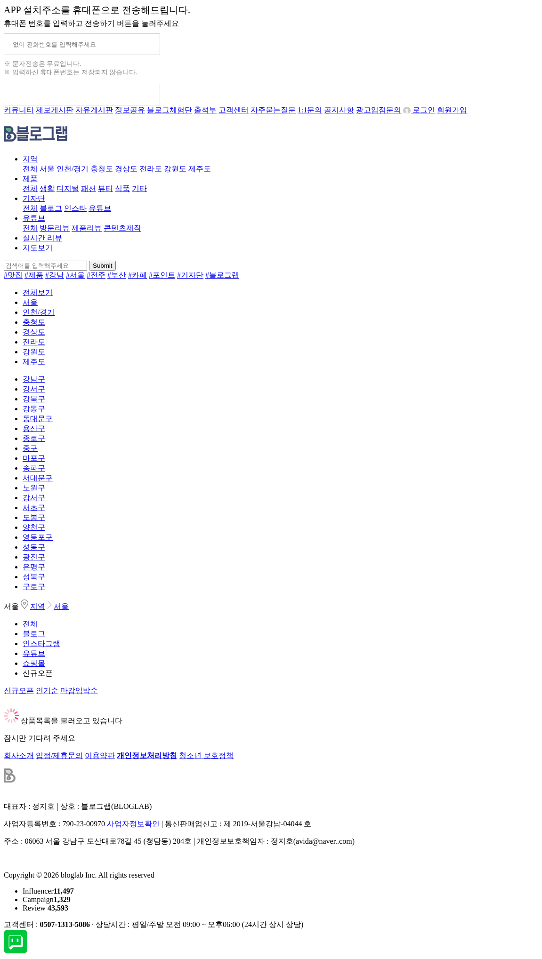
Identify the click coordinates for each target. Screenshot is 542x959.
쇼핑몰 (34, 663)
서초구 (34, 507)
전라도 (150, 169)
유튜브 (100, 208)
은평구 (34, 567)
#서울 (75, 275)
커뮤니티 (19, 110)
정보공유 (130, 110)
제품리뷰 (87, 228)
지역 (30, 159)
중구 (30, 448)
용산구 (34, 428)
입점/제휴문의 (59, 755)
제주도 (199, 169)
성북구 (34, 577)
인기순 (47, 691)
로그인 (419, 110)
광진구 (34, 557)
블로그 (51, 208)
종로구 (34, 438)
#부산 (116, 275)
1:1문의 (310, 110)
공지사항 (339, 110)
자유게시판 (94, 110)
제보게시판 (54, 110)
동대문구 (38, 419)
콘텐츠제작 (122, 228)
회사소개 (19, 755)
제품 (30, 179)
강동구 (34, 409)
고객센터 (233, 110)
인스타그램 (41, 643)
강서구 (34, 389)
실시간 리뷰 (42, 238)
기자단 (34, 198)
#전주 (96, 275)
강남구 (34, 379)
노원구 (34, 488)
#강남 (54, 275)
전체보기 (38, 292)
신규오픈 (38, 673)
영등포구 (38, 537)
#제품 (33, 275)
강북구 (34, 399)
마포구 (34, 458)
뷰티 (105, 188)
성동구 (34, 547)
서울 (47, 169)
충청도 (101, 169)
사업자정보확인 (133, 824)
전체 (30, 169)
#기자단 (190, 275)
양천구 (34, 527)
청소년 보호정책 (206, 755)
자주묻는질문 (273, 110)
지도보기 (38, 248)
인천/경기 (73, 169)
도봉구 (34, 517)
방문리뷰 (55, 228)
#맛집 (13, 275)
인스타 (75, 208)
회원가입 (452, 110)
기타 (139, 188)
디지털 (68, 188)
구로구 (34, 587)
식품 (122, 188)
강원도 (175, 169)
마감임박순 (79, 691)
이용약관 (100, 755)
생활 (47, 188)
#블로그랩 (222, 275)
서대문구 (38, 478)
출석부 (205, 110)
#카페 (137, 275)
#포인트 (162, 275)
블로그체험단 (169, 110)
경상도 (126, 169)
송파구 (34, 468)
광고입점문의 (378, 110)
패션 (88, 188)
